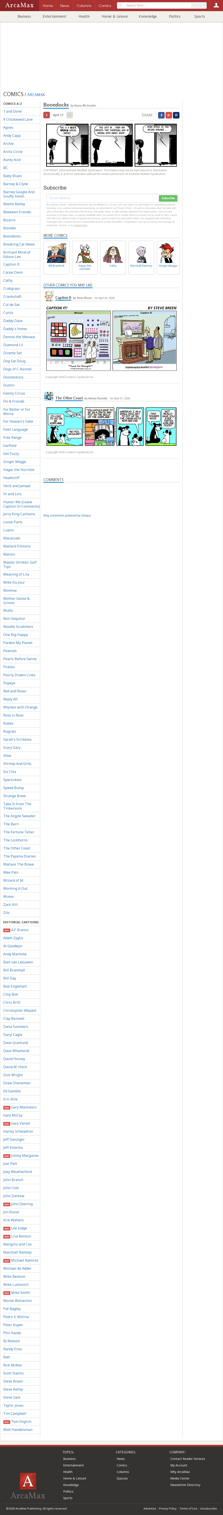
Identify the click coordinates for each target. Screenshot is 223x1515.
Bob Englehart (15, 986)
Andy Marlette (15, 954)
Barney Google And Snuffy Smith (18, 194)
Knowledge (148, 16)
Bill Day (9, 978)
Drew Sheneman (16, 1083)
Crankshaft (12, 296)
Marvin (9, 554)
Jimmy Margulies (21, 1155)
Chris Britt (11, 1002)
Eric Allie (10, 1099)
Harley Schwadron (18, 1131)
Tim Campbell (14, 1413)
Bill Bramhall (14, 970)
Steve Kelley (13, 1389)
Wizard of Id (13, 880)
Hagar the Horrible (18, 469)
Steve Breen (13, 1381)
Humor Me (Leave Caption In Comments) (21, 504)
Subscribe (168, 198)
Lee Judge (15, 1228)
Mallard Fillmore (16, 546)
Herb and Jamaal (16, 485)
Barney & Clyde (15, 183)
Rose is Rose (13, 715)
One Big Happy (15, 634)
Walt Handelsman (17, 1429)
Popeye (9, 683)
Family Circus (14, 393)
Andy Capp (12, 135)
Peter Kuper (13, 1324)
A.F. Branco (16, 929)
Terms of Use (188, 1508)
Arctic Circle (13, 151)
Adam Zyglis (13, 937)
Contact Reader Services (187, 1459)
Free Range (12, 437)
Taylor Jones (13, 1405)
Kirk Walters (13, 1220)
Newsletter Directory (185, 1485)
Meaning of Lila (16, 574)
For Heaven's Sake (18, 421)
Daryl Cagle (12, 1034)
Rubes (8, 723)
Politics (175, 16)
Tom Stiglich (17, 1421)
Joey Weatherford (17, 1171)
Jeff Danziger (14, 1139)
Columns (123, 1472)
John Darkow (13, 1195)
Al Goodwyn (12, 946)
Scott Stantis (13, 1373)
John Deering (18, 1204)
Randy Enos (12, 1349)
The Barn (11, 824)
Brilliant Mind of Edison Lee (16, 254)
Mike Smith (16, 1292)
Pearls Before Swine (20, 658)
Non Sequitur (14, 618)
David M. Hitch (15, 1066)
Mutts (8, 610)
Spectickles (12, 779)
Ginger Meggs (14, 461)
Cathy (8, 280)
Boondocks (12, 236)
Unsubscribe (208, 1508)
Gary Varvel (16, 1123)
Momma (10, 590)
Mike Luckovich (16, 1284)
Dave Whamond (16, 1050)
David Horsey (14, 1058)
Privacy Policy (168, 1508)
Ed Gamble (12, 1091)
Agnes (8, 127)
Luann (8, 530)
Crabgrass (11, 288)
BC (5, 167)
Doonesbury (13, 377)
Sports (199, 16)
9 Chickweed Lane (18, 119)
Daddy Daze (13, 320)
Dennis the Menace (19, 336)
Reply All (10, 699)
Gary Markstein (20, 1107)
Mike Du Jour (14, 582)
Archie (8, 143)
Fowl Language (15, 429)
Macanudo (11, 538)
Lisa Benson (17, 1236)
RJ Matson (11, 1341)
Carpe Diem (13, 272)
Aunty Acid (11, 159)
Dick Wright (13, 1075)
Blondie (9, 228)
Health (84, 16)
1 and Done (12, 111)
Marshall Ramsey (17, 1252)
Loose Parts (12, 522)
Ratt (6, 1357)
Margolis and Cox (17, 1244)
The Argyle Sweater (19, 815)
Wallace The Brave (18, 864)
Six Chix (9, 771)
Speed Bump (13, 787)
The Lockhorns (15, 840)
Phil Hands (12, 1332)
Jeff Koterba (13, 1147)
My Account (178, 1465)
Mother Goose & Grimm (16, 600)
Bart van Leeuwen (18, 962)
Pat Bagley (12, 1308)
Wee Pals (10, 872)
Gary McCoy (12, 1115)
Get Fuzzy (11, 453)
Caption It (11, 264)
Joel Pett (10, 1163)
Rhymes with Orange (20, 707)
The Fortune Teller (18, 832)
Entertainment (54, 16)
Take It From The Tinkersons (17, 806)
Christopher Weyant (19, 1010)
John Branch (13, 1179)
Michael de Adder (17, 1268)
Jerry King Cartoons (19, 514)
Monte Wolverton (17, 1300)
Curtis (8, 312)
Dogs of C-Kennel (17, 369)
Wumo (8, 896)
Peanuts (10, 650)
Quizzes (122, 1478)
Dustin (8, 385)
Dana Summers (15, 1026)
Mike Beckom (14, 1276)
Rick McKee (12, 1365)
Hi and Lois (12, 493)
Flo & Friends (13, 401)
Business (24, 16)
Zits (6, 912)
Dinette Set (12, 353)
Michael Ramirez (21, 1260)
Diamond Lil (13, 344)
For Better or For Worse (16, 411)
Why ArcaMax (180, 1472)
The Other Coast (16, 848)
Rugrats (9, 731)
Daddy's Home (15, 328)
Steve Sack (11, 1397)
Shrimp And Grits (17, 763)
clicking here (80, 225)
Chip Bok (10, 994)
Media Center (179, 1478)
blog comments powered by (67, 515)
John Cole (11, 1187)
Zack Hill (10, 904)
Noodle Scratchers (18, 626)
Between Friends (17, 212)
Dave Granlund (15, 1042)
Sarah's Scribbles (17, 739)
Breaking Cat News (19, 244)
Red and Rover (15, 691)
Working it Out (15, 888)
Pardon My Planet (17, 642)
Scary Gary (11, 747)
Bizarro (9, 220)
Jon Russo (11, 1212)
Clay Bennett (13, 1018)
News (121, 1459)
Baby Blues (12, 175)
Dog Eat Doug (14, 361)
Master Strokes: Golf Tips (20, 564)
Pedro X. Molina (16, 1316)
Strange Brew (14, 795)
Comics (122, 1465)
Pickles (9, 666)
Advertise (150, 1508)
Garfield (9, 445)
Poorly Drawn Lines (19, 675)
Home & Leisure (115, 16)
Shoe (7, 755)
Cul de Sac (11, 304)
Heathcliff (11, 477)
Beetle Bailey (14, 204)
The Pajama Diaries (19, 856)
